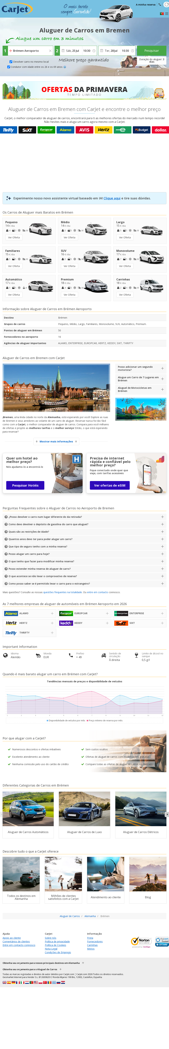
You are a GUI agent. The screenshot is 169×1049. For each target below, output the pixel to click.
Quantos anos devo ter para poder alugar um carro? (40, 539)
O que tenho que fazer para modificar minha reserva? (41, 561)
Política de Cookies (55, 945)
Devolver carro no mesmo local (31, 61)
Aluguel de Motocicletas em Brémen (135, 389)
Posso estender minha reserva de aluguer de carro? (40, 568)
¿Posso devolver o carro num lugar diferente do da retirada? (45, 516)
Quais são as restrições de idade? (29, 531)
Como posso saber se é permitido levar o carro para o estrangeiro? (49, 583)
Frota (90, 937)
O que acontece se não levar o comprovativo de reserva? (43, 576)
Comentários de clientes (16, 941)
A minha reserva (145, 4)
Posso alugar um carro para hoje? (29, 554)
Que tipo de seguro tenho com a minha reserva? (38, 546)
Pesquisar (151, 50)
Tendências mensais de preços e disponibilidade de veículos (84, 681)
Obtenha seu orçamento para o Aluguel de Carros (30, 969)
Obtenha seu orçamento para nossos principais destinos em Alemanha (41, 962)
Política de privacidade (57, 941)
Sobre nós (50, 937)
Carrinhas (92, 945)
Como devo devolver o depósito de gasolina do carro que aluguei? (48, 524)
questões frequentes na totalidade (62, 592)
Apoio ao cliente (12, 937)
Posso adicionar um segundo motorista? (135, 368)
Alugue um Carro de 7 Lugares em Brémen (138, 379)
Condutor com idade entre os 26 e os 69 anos (38, 66)
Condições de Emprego (58, 952)
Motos (91, 948)
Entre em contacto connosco (19, 945)
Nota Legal (51, 948)
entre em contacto (97, 592)
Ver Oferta (14, 237)
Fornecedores (95, 941)
